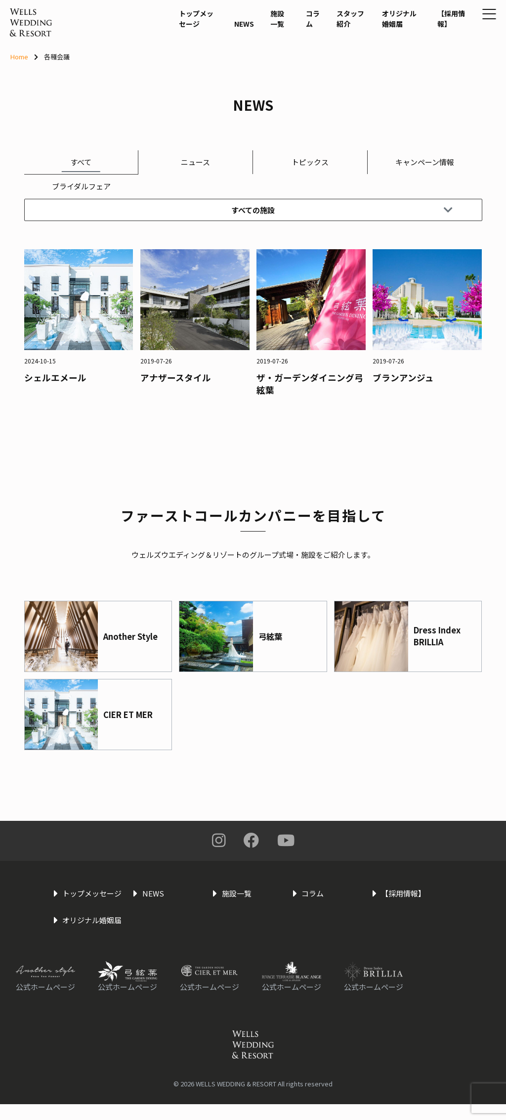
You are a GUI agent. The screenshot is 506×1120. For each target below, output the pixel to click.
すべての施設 (341, 210)
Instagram (219, 841)
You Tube (286, 841)
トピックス (310, 162)
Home (19, 56)
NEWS (217, 55)
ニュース (195, 162)
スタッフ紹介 (322, 50)
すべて (80, 162)
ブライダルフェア (81, 186)
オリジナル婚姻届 (374, 50)
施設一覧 (252, 50)
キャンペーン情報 (424, 162)
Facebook (251, 841)
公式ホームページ (45, 1002)
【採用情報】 (422, 50)
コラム (284, 44)
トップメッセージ (170, 50)
